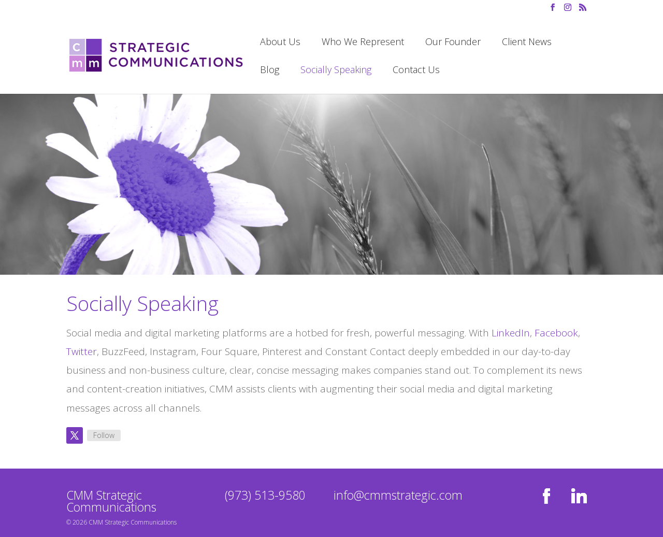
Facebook (556, 333)
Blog (269, 71)
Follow (103, 435)
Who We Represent (363, 43)
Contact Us (416, 71)
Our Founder (453, 43)
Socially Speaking (335, 71)
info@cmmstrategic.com (398, 495)
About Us (280, 43)
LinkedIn (511, 333)
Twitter (81, 351)
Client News (527, 43)
